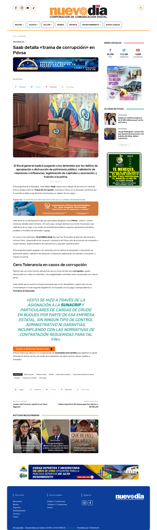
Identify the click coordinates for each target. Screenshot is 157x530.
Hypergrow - (71, 528)
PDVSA (51, 374)
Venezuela (42, 378)
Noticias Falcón (41, 374)
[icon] (16, 8)
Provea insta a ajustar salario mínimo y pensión (84, 449)
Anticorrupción (29, 374)
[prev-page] (14, 457)
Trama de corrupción (29, 378)
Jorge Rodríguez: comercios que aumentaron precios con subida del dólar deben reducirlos (55, 446)
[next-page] (18, 457)
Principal (17, 378)
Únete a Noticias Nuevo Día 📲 (34, 349)
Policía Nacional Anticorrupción (83, 374)
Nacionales (22, 36)
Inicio (15, 36)
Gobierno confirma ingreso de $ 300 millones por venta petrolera (27, 448)
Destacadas (27, 442)
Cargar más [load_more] (124, 145)
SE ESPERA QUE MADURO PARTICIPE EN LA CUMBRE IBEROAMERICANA (54, 200)
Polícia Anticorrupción (63, 374)
